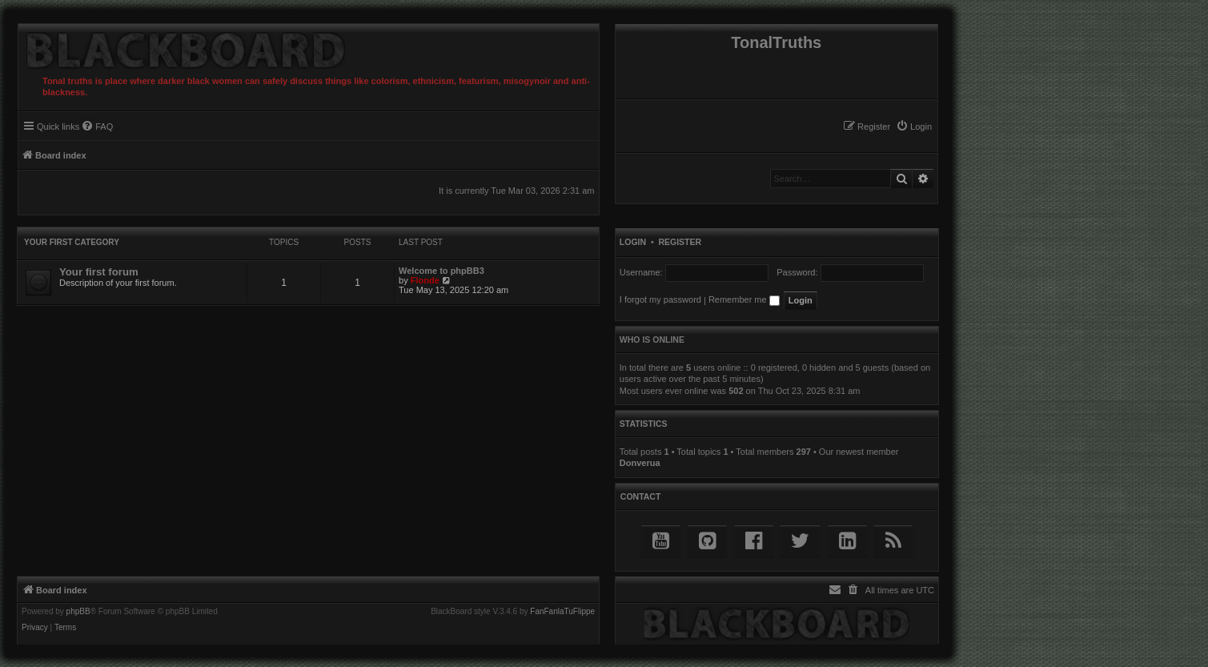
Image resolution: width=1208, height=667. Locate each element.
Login (633, 242)
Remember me (744, 299)
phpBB (78, 612)
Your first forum (98, 272)
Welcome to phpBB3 (441, 270)
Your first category (71, 242)
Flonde (425, 280)
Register (679, 242)
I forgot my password (660, 299)
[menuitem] (914, 126)
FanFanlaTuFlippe (562, 612)
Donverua (640, 463)
